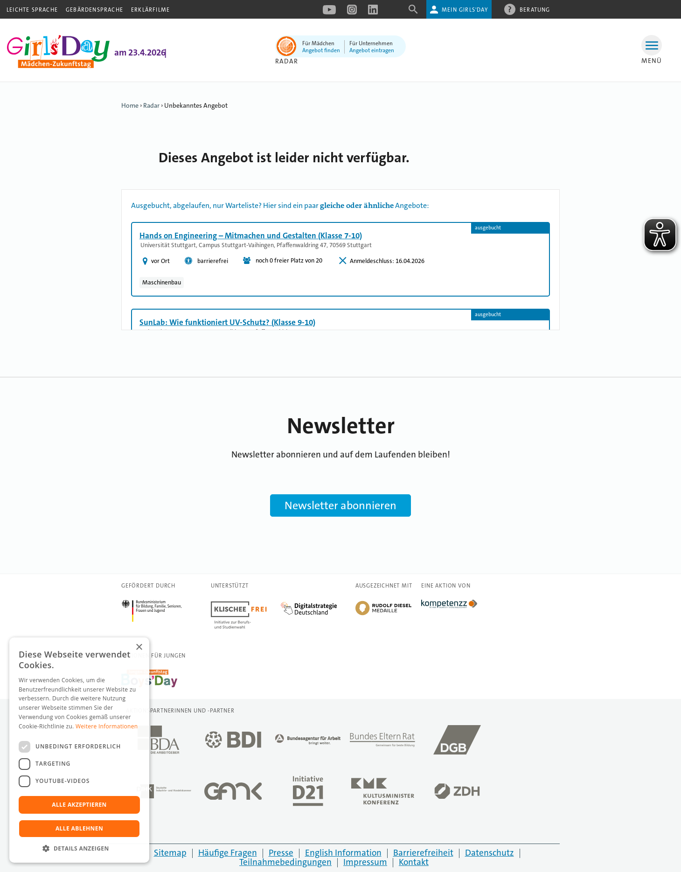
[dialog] (79, 750)
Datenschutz (489, 852)
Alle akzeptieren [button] (79, 805)
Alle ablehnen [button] (79, 828)
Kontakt (414, 862)
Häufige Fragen (227, 852)
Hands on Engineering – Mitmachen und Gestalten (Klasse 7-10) (250, 235)
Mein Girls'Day (465, 10)
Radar (286, 61)
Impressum (365, 862)
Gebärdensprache (94, 10)
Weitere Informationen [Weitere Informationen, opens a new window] (107, 726)
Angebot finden (321, 50)
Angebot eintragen (371, 50)
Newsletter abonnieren (340, 505)
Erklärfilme (150, 10)
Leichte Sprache (32, 10)
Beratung (535, 9)
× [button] (138, 647)
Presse (281, 852)
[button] (79, 848)
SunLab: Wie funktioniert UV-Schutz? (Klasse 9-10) (227, 322)
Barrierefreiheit (423, 852)
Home (130, 105)
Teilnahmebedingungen (285, 862)
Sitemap (170, 852)
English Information (343, 852)
